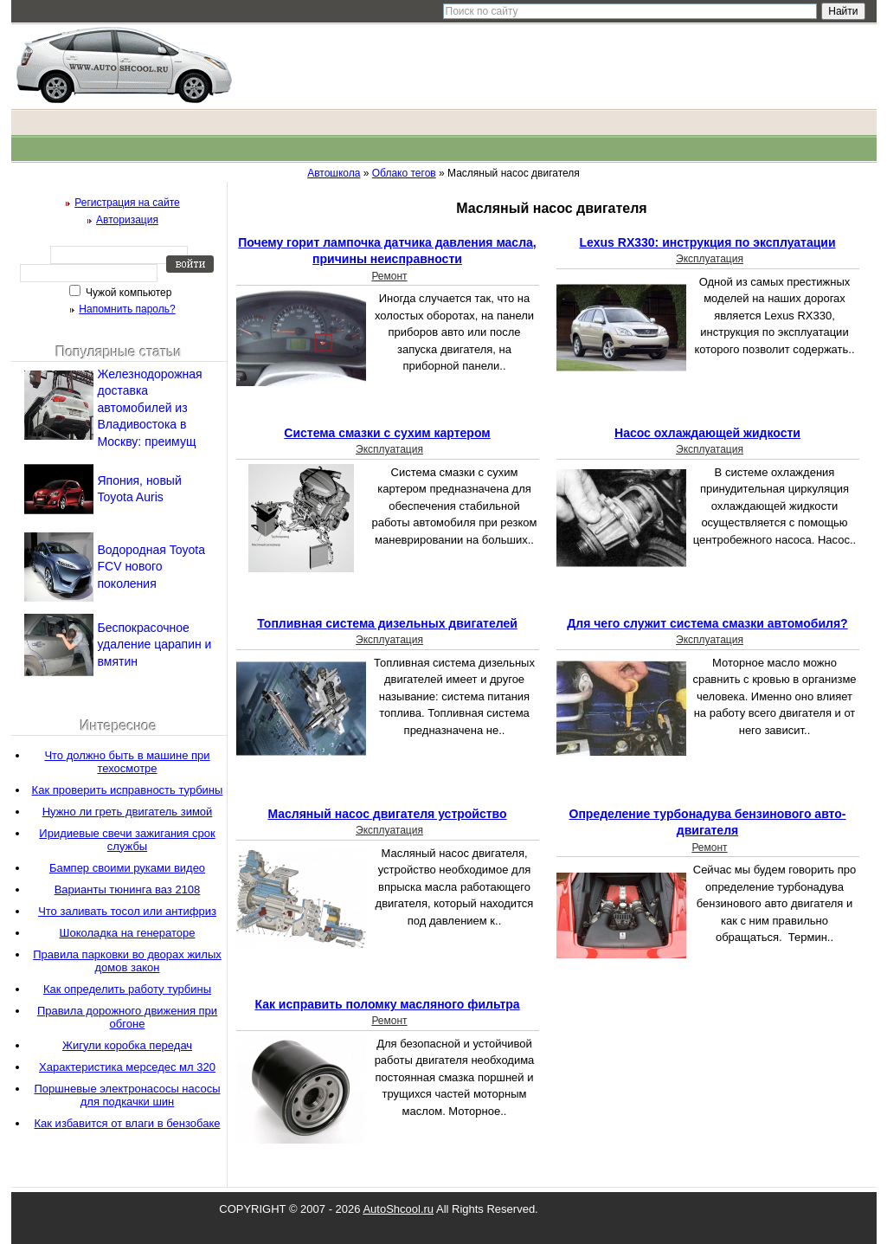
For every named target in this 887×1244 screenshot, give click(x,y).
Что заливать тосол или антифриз (127, 911)
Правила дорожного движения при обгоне (127, 1017)
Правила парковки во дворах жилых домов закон (127, 961)
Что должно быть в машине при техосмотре (126, 762)
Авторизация (127, 220)
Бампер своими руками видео (127, 867)
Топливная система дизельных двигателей (387, 623)
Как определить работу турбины (127, 989)
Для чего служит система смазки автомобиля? (707, 623)
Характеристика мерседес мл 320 (127, 1066)
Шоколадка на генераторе (128, 932)
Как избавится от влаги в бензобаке (128, 1123)
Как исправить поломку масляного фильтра (386, 1004)
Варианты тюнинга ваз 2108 (128, 889)
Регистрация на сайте (127, 203)
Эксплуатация (709, 259)
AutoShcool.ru (398, 1208)
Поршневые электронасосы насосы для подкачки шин (127, 1095)
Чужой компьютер (127, 293)
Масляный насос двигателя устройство (386, 814)
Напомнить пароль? (127, 309)
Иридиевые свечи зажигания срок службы (127, 840)
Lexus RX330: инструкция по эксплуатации (707, 242)
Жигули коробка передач (127, 1045)
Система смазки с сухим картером (387, 433)
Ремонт (389, 276)
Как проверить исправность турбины (127, 789)
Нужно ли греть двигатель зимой (127, 811)
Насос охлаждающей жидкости (707, 433)
